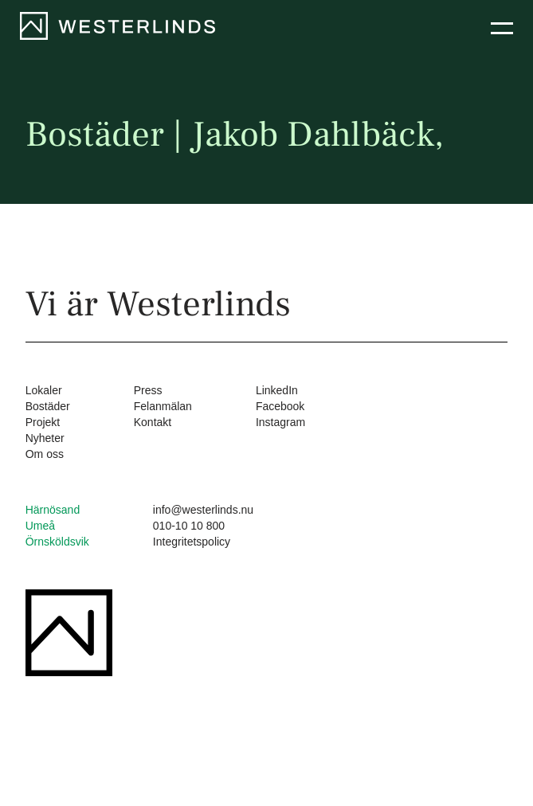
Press (148, 390)
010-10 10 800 (189, 525)
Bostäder (47, 406)
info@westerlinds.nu (203, 509)
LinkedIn (277, 390)
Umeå (40, 525)
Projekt (43, 422)
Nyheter (45, 438)
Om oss (44, 454)
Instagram (280, 422)
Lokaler (43, 390)
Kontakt (152, 422)
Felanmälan (163, 406)
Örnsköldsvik (57, 541)
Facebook (280, 406)
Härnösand (52, 509)
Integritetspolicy (191, 541)
